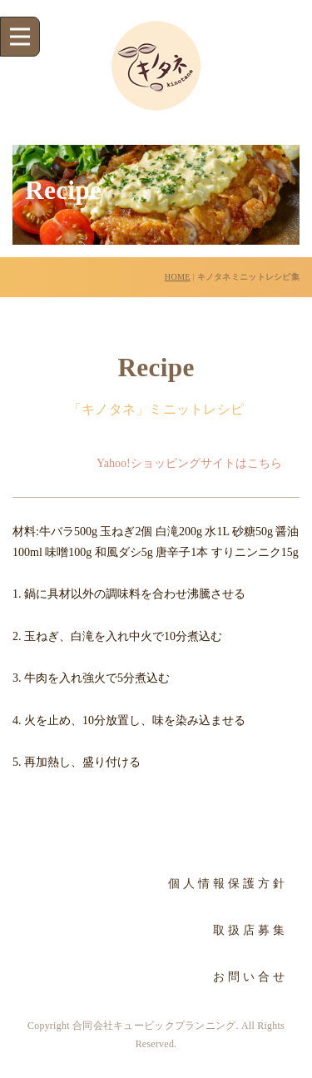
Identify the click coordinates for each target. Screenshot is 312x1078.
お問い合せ (250, 977)
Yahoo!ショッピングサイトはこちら (189, 463)
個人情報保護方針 (228, 883)
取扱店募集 (250, 930)
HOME (178, 276)
